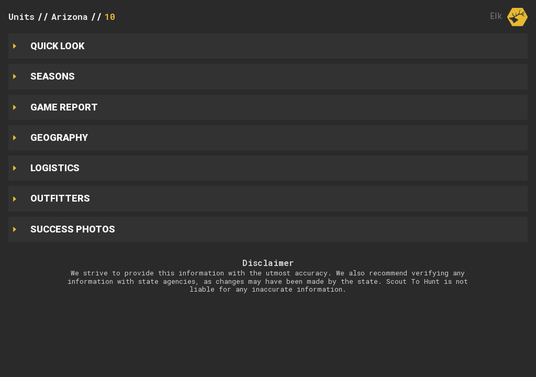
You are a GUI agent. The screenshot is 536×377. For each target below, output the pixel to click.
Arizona (69, 16)
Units (21, 16)
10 (110, 16)
